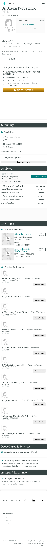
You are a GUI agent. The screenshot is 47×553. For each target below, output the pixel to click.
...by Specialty (7, 520)
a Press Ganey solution (13, 500)
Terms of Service (18, 543)
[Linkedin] (33, 500)
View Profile (41, 234)
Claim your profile (23, 90)
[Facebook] (25, 500)
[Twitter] (42, 500)
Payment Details (23, 162)
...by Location (7, 524)
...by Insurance (7, 517)
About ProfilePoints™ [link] (25, 25)
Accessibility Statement (36, 543)
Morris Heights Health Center (22, 250)
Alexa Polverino (22, 234)
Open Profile (39, 284)
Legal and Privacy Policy (36, 541)
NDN (42, 545)
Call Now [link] (13, 59)
